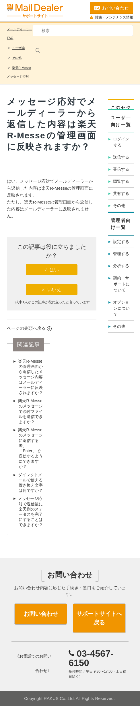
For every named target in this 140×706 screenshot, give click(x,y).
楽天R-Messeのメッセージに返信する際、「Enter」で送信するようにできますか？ (30, 448)
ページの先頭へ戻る (29, 328)
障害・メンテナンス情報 (111, 17)
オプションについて (121, 308)
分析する (121, 265)
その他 (17, 57)
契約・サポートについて (121, 284)
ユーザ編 (18, 48)
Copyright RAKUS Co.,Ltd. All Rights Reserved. (69, 698)
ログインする (121, 142)
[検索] (83, 30)
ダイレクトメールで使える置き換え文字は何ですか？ (30, 482)
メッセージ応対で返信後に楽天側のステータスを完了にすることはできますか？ (30, 511)
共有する (121, 193)
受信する (121, 169)
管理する (121, 253)
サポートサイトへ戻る (99, 618)
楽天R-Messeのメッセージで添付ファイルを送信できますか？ (30, 411)
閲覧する (121, 181)
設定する (121, 241)
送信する (121, 157)
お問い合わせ (111, 7)
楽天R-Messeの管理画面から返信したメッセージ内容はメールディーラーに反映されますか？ (30, 377)
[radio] (51, 269)
